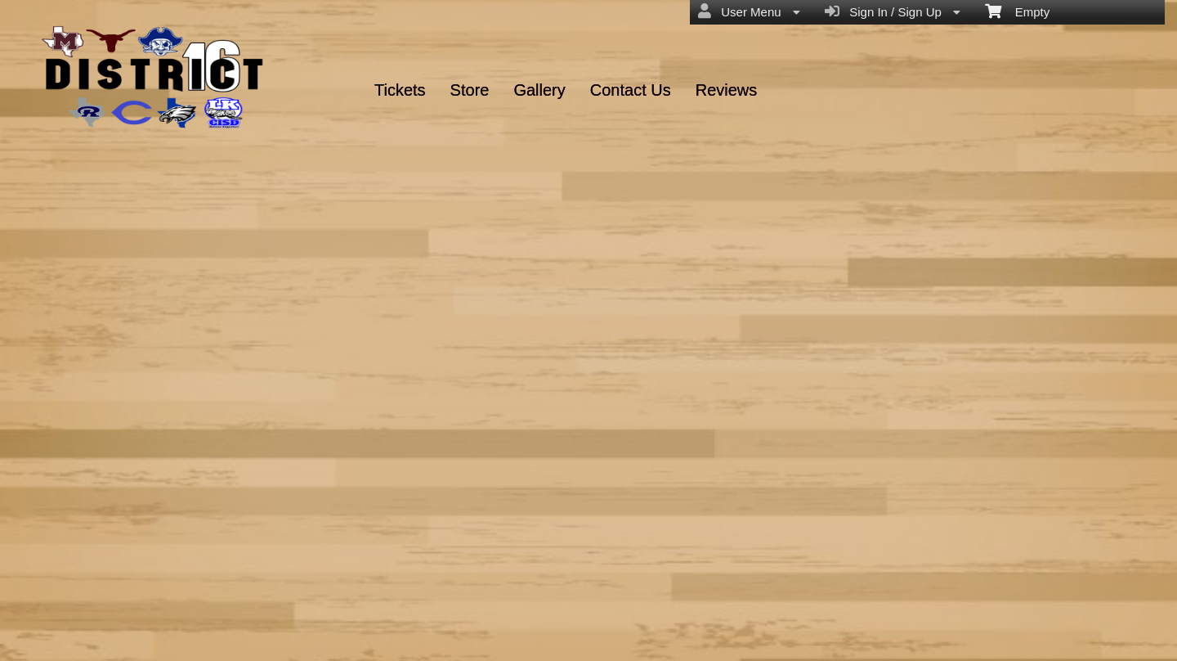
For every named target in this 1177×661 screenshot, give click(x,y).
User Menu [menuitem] (749, 11)
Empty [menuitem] (1017, 10)
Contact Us (630, 90)
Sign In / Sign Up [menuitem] (892, 11)
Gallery (539, 90)
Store (470, 90)
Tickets (400, 90)
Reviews (727, 90)
